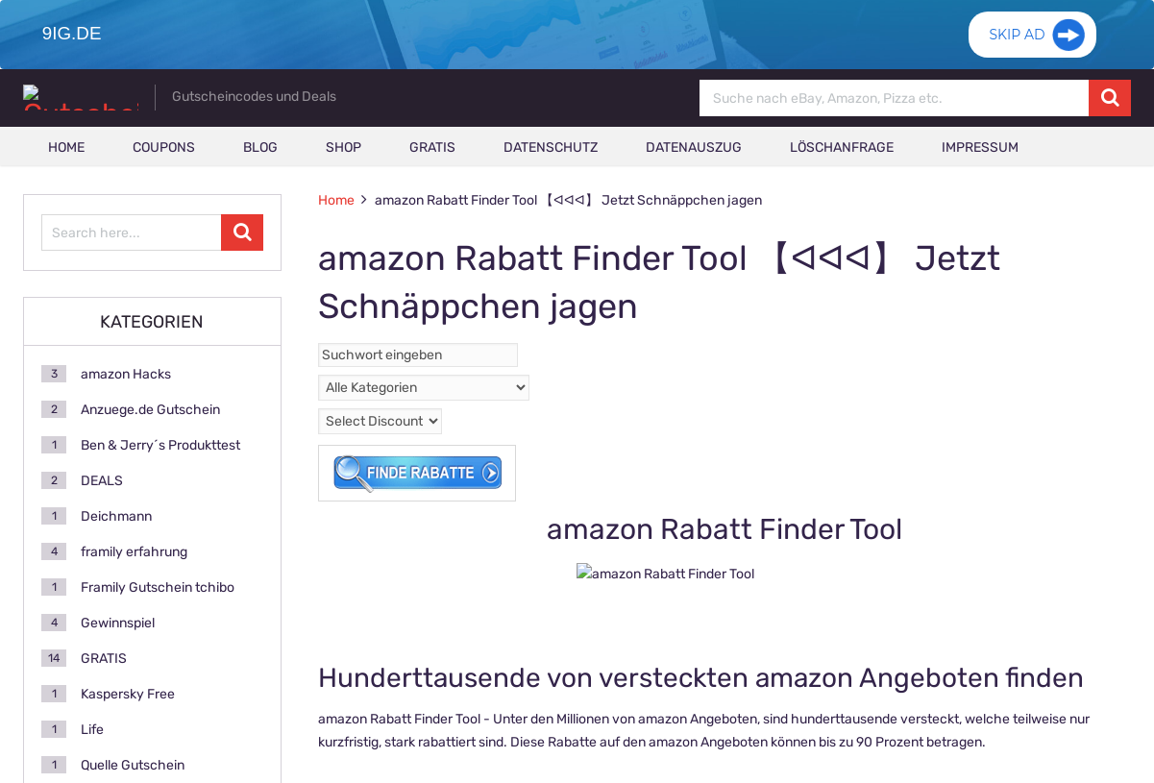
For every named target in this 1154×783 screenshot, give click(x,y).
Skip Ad (1016, 43)
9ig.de (70, 33)
